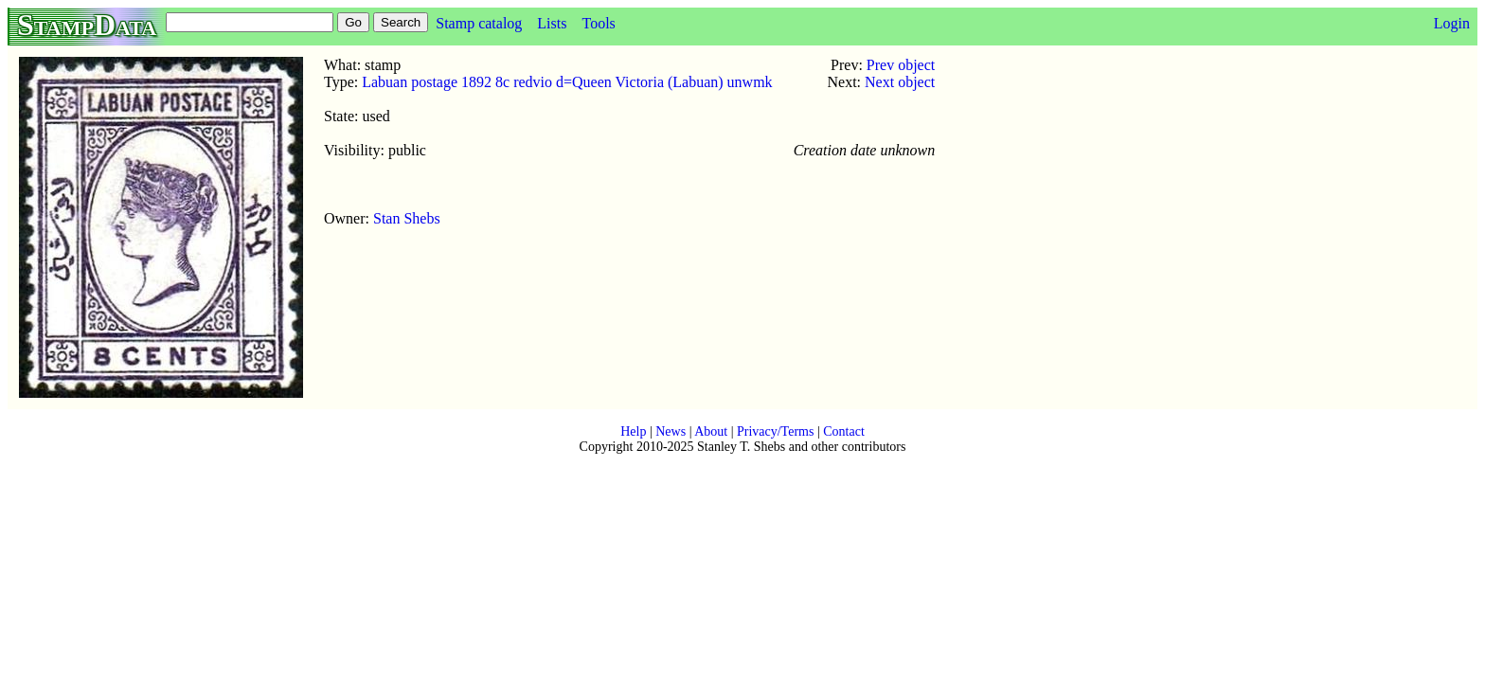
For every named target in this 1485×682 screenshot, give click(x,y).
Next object (900, 82)
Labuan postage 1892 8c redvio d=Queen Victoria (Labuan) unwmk (567, 82)
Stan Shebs (406, 218)
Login (1452, 23)
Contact (844, 431)
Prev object (901, 65)
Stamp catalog (479, 23)
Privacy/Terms (775, 431)
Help (633, 431)
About (710, 431)
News (670, 431)
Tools (598, 23)
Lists (551, 23)
